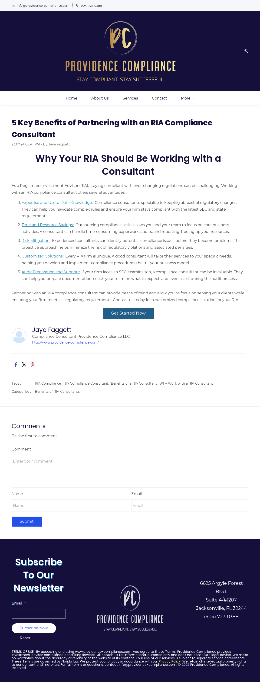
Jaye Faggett (59, 140)
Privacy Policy (170, 657)
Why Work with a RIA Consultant (186, 380)
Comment (21, 445)
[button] (244, 49)
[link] (15, 360)
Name (17, 490)
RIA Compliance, (49, 380)
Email (136, 490)
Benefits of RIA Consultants (57, 388)
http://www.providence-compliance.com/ (65, 339)
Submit (27, 517)
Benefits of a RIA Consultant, (135, 380)
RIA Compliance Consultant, (87, 380)
